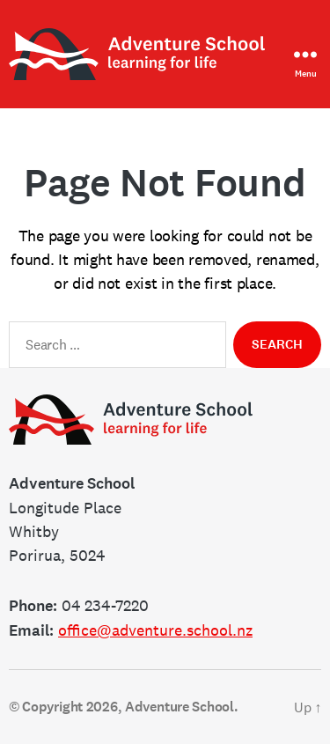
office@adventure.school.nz (155, 630)
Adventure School (179, 706)
